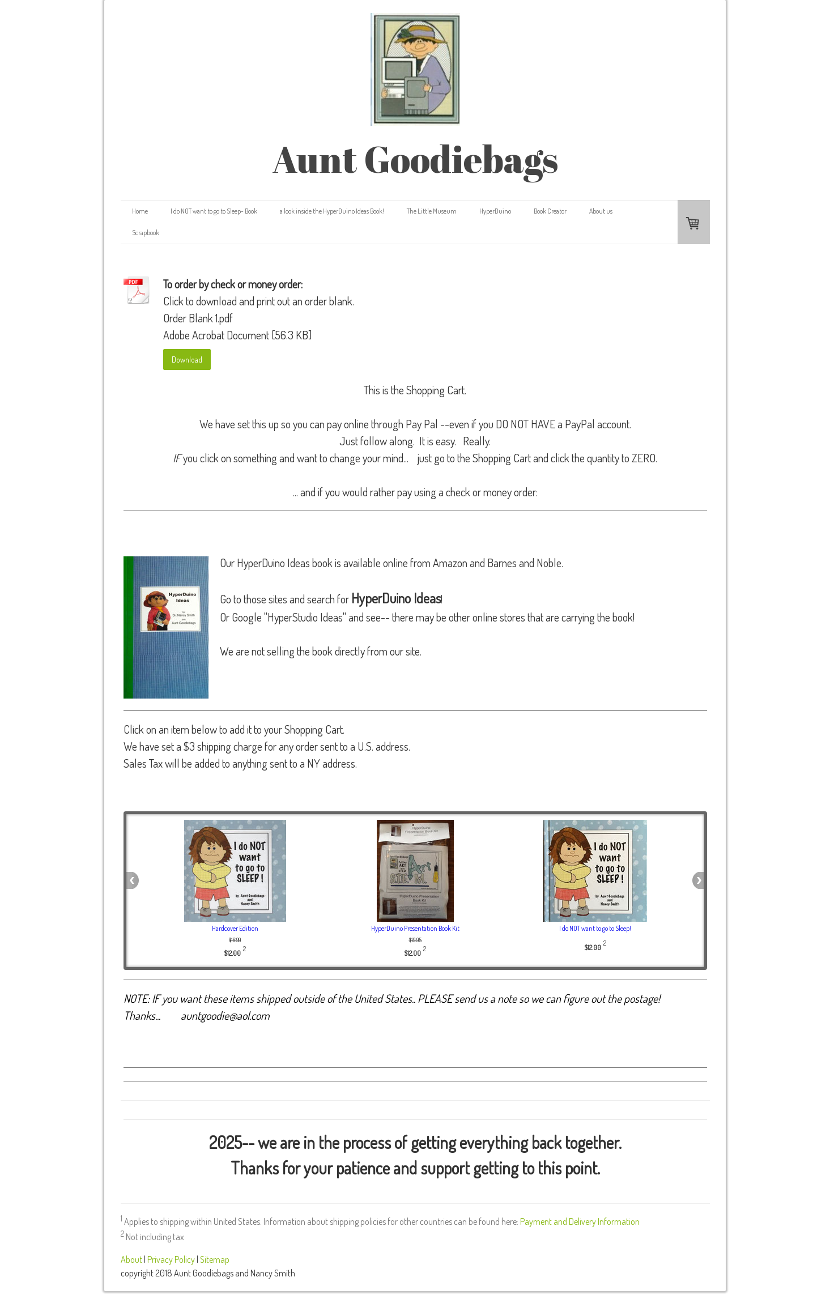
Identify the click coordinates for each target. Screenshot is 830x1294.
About (131, 1259)
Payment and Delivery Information (580, 1221)
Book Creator (550, 211)
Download (187, 359)
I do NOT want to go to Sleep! (595, 928)
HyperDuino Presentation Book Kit (415, 928)
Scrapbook (145, 232)
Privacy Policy (171, 1259)
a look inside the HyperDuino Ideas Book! (332, 211)
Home (140, 211)
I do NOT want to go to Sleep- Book (214, 211)
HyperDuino (495, 211)
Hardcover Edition (235, 928)
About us (600, 211)
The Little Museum (432, 211)
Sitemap (214, 1259)
